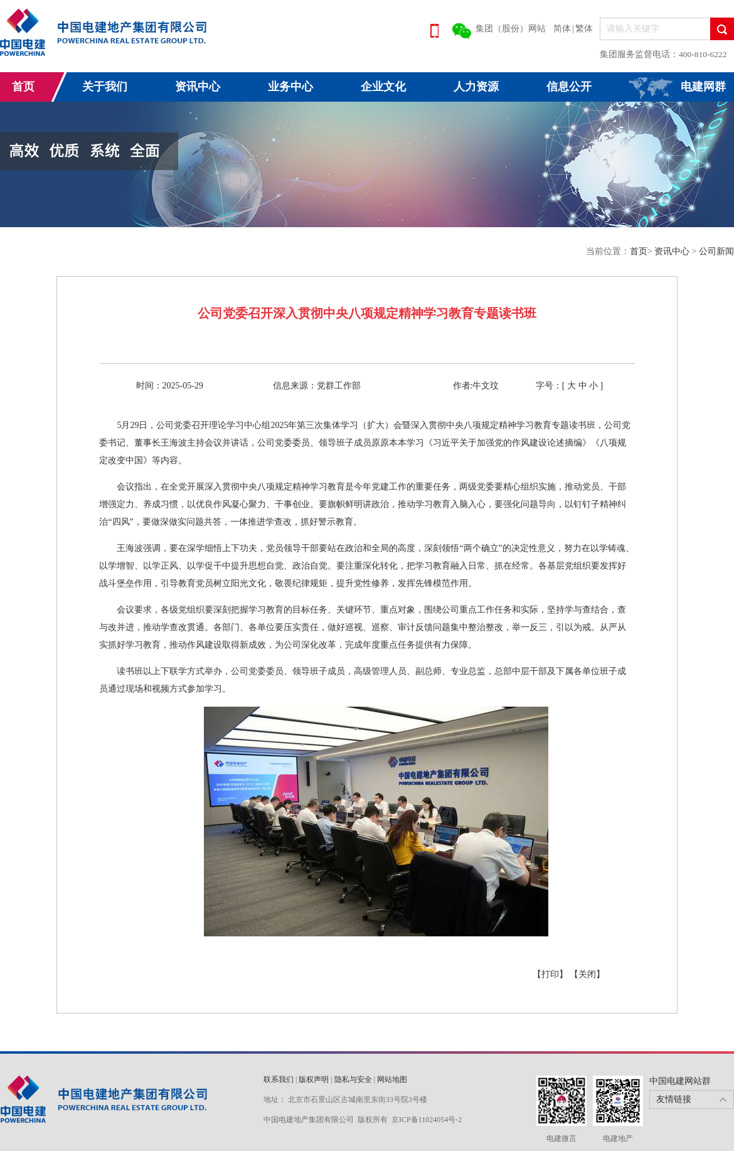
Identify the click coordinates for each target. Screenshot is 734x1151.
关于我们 (104, 86)
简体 (562, 28)
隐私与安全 (353, 1079)
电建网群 (703, 86)
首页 (23, 86)
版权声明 (314, 1079)
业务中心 (290, 86)
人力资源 (476, 86)
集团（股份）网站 (511, 28)
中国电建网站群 (680, 1081)
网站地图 (392, 1079)
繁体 (584, 28)
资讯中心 (197, 86)
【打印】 (551, 974)
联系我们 (278, 1079)
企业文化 (383, 86)
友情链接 (673, 1099)
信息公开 (569, 86)
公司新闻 (716, 251)
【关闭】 (587, 974)
